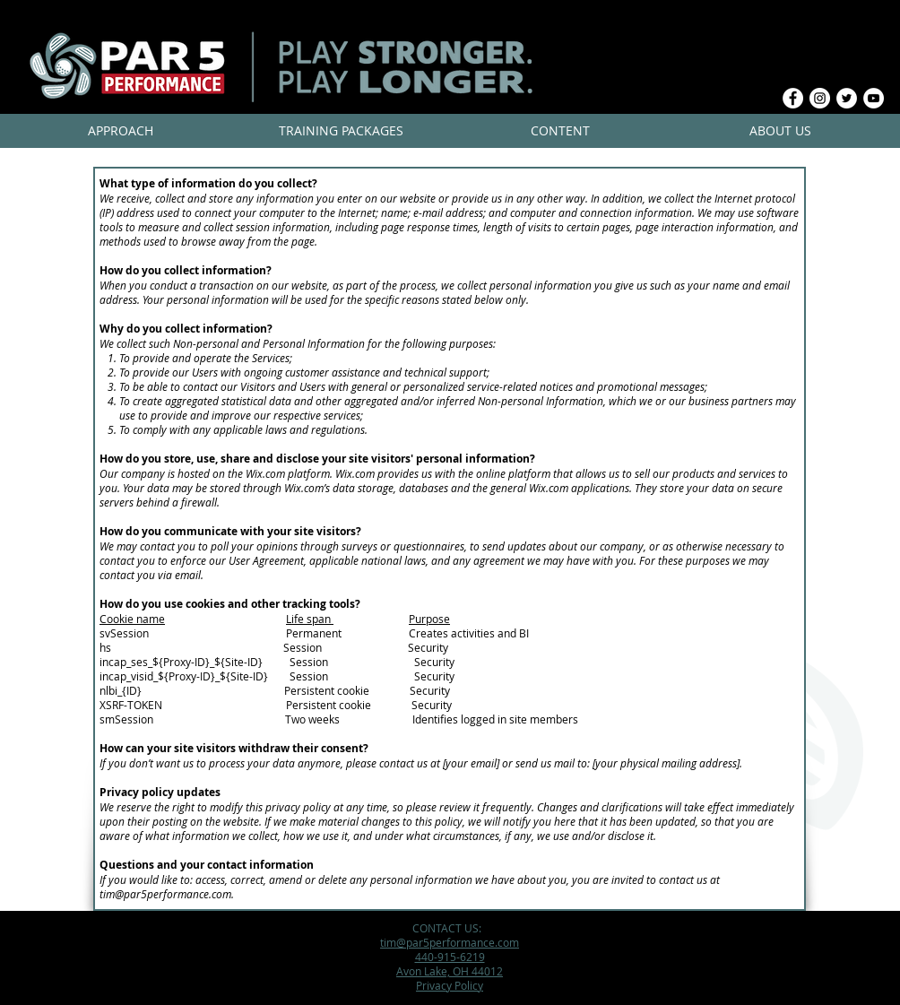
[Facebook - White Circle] (793, 98)
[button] (120, 131)
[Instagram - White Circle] (819, 98)
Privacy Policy (449, 985)
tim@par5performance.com (165, 894)
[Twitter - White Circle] (846, 98)
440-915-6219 (450, 956)
